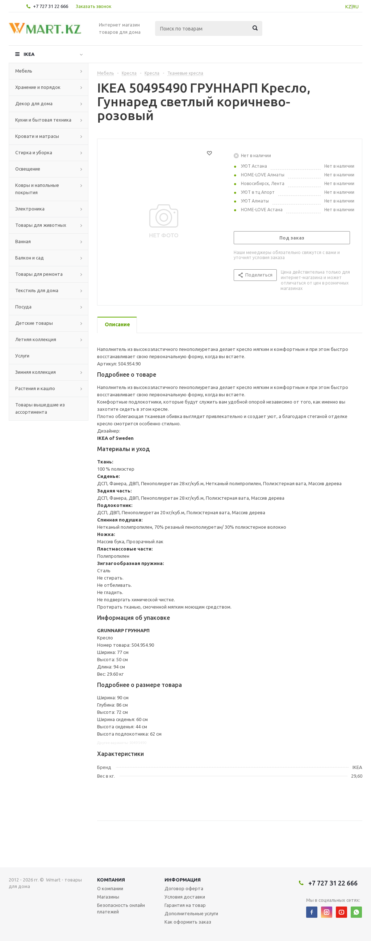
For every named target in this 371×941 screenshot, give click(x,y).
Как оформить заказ (187, 921)
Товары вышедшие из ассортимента (40, 408)
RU (356, 6)
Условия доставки (184, 896)
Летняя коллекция (35, 339)
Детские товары (34, 323)
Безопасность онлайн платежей (121, 908)
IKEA (29, 54)
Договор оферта (183, 888)
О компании (110, 888)
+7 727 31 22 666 (50, 6)
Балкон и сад (29, 257)
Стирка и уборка (33, 152)
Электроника (30, 208)
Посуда (23, 306)
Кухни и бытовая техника (43, 119)
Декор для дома (34, 103)
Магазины (108, 896)
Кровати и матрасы (37, 136)
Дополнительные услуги (191, 913)
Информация (182, 879)
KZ (348, 6)
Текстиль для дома (36, 290)
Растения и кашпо (35, 388)
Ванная (23, 241)
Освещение (27, 168)
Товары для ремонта (39, 274)
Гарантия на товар (185, 905)
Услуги (22, 355)
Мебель (23, 70)
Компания (111, 879)
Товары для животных (40, 225)
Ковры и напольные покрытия (37, 189)
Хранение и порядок (38, 87)
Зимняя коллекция (35, 372)
